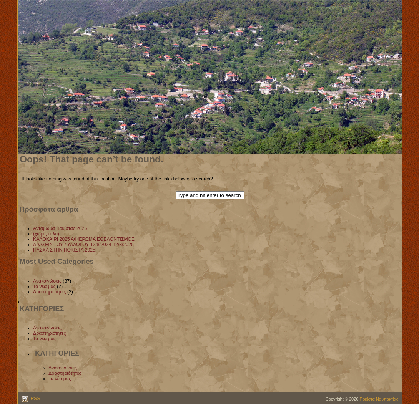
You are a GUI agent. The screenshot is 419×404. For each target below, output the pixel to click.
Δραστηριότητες (49, 292)
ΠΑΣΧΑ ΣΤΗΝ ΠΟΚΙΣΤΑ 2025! (64, 250)
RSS (34, 398)
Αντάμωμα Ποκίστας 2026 (60, 228)
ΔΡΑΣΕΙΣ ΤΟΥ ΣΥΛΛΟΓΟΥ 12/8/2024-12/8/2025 (83, 244)
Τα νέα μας (44, 286)
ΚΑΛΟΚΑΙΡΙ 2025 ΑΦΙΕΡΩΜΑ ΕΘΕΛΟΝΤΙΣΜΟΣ (84, 239)
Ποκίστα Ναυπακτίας (379, 399)
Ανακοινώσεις (47, 281)
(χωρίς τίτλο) (46, 234)
